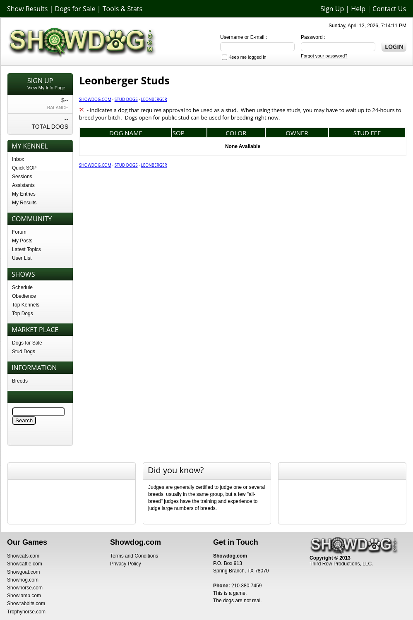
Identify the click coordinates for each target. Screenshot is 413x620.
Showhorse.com (25, 588)
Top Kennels (25, 305)
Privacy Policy (125, 564)
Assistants (23, 185)
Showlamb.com (24, 595)
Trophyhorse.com (26, 612)
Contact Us (389, 8)
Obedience (24, 296)
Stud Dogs (23, 351)
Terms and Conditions (134, 556)
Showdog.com (95, 99)
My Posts (22, 241)
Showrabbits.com (26, 603)
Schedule (22, 287)
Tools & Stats (122, 8)
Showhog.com (22, 580)
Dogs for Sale (75, 8)
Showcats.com (23, 556)
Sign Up (332, 8)
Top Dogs (22, 313)
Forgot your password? (324, 55)
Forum (19, 232)
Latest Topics (26, 249)
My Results (24, 203)
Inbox (18, 159)
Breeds (20, 381)
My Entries (24, 194)
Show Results (27, 8)
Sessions (22, 177)
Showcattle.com (24, 564)
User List (21, 258)
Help (358, 8)
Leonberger (154, 99)
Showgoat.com (23, 572)
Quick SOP (24, 168)
